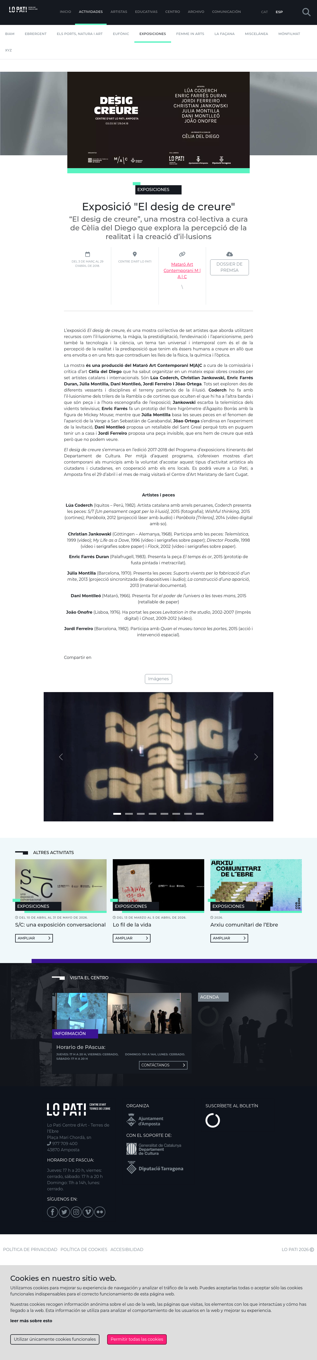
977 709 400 (62, 1143)
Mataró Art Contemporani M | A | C (182, 270)
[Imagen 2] (141, 813)
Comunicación (226, 12)
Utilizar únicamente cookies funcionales (55, 1339)
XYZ (8, 50)
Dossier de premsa (230, 267)
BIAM (10, 34)
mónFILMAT (289, 34)
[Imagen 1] (129, 813)
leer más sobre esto (31, 1320)
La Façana (225, 34)
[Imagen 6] (188, 813)
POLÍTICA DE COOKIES (84, 1249)
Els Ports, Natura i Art (79, 34)
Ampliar (34, 938)
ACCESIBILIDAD (126, 1249)
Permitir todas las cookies (137, 1339)
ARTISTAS (118, 12)
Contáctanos (163, 1065)
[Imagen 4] (164, 813)
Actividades (91, 12)
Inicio (65, 12)
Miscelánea (256, 34)
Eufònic (121, 34)
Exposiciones (152, 34)
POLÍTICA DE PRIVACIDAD (30, 1249)
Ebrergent (36, 34)
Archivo (196, 12)
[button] (306, 12)
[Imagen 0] (117, 813)
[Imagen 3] (152, 813)
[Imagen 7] (200, 813)
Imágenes (158, 678)
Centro (172, 12)
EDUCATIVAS (146, 12)
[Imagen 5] (176, 813)
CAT (264, 12)
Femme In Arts (190, 34)
